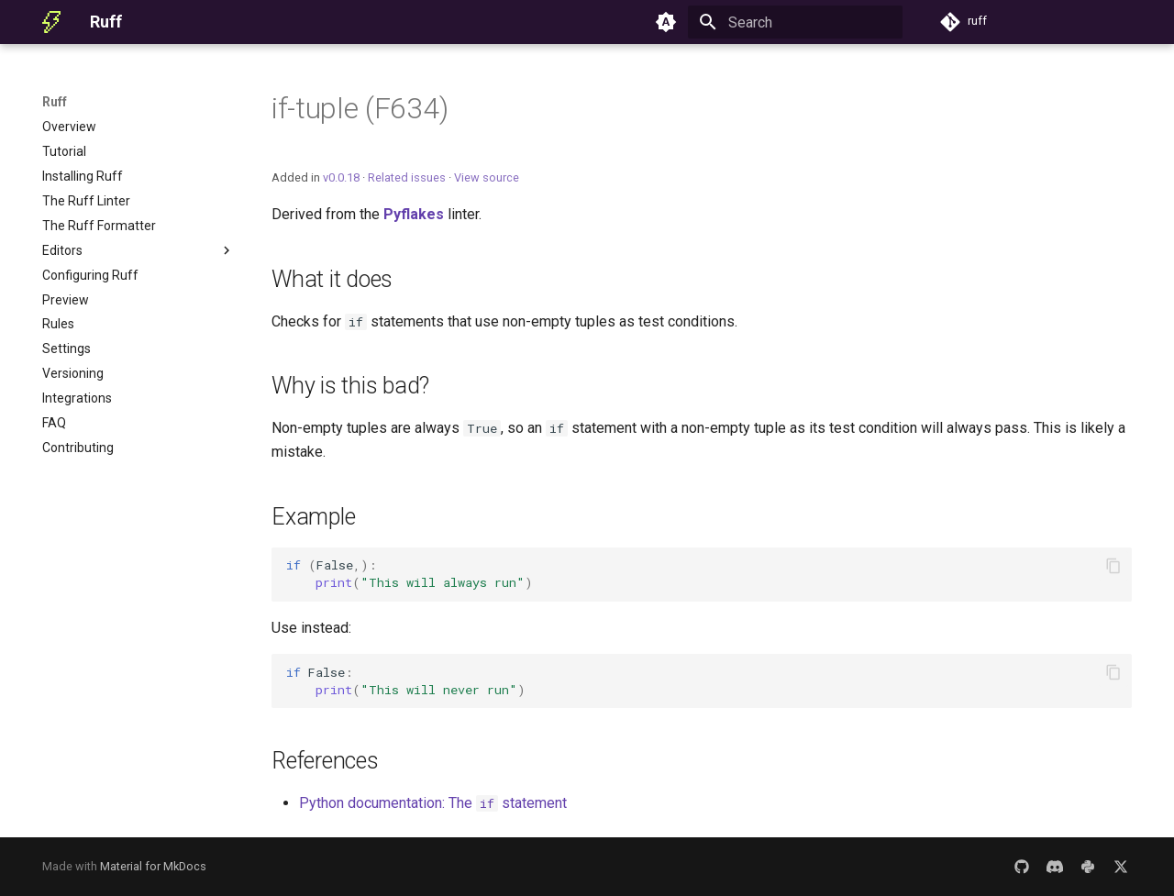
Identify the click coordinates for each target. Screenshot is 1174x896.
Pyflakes (413, 214)
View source (486, 177)
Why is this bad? (350, 385)
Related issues (407, 177)
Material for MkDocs (153, 866)
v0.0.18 (341, 177)
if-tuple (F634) (359, 108)
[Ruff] (51, 22)
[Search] (795, 22)
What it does (332, 279)
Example (313, 516)
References (325, 760)
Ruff (54, 101)
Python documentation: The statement (433, 803)
